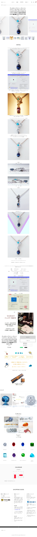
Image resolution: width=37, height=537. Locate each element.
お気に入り (28, 340)
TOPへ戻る (18, 527)
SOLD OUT (27, 337)
